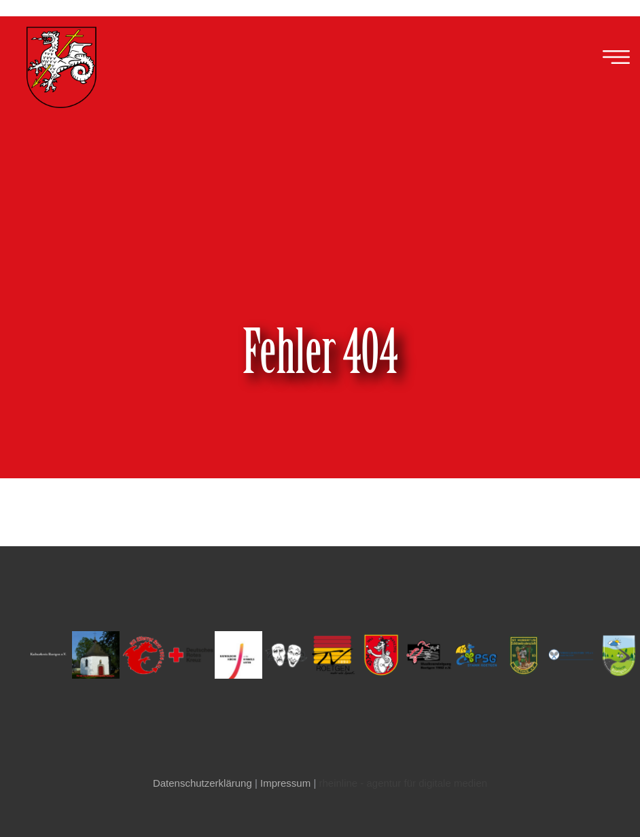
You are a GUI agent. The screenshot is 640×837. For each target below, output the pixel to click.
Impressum (285, 783)
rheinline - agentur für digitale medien (403, 783)
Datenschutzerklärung (202, 783)
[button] (616, 58)
